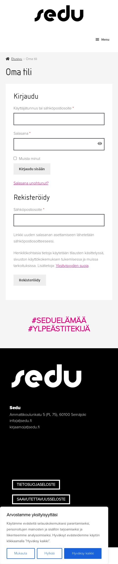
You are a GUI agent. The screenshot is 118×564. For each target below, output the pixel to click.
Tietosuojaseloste (36, 484)
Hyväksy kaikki (83, 553)
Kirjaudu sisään (32, 168)
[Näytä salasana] (100, 143)
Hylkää (49, 553)
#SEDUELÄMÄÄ (59, 320)
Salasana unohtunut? (31, 183)
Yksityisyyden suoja (72, 265)
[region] (54, 535)
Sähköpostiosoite (37, 209)
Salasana (30, 133)
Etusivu (16, 59)
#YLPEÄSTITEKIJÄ (59, 329)
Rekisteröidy (29, 279)
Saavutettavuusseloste (41, 499)
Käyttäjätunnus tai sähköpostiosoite (52, 108)
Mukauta (20, 553)
